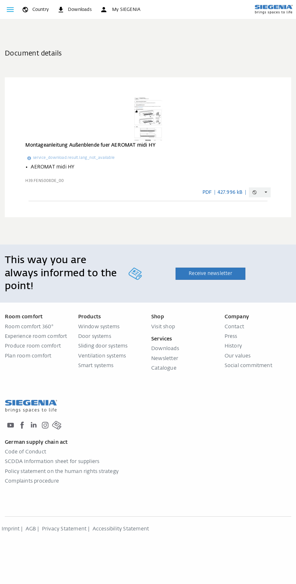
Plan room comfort (28, 356)
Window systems (99, 327)
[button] (120, 10)
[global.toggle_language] (35, 10)
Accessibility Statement (121, 529)
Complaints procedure (32, 481)
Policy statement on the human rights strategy (62, 471)
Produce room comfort (33, 346)
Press (231, 336)
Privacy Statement (64, 529)
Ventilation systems (102, 356)
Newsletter (164, 358)
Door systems (94, 336)
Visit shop (163, 327)
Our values (238, 356)
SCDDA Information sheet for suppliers (52, 461)
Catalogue (164, 368)
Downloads (165, 348)
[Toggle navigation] (10, 10)
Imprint (11, 529)
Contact (234, 327)
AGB (31, 529)
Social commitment (248, 365)
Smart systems (96, 365)
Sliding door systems (103, 346)
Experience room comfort (36, 336)
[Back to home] (273, 9)
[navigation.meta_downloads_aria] (74, 10)
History (233, 346)
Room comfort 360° (29, 327)
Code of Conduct (25, 452)
